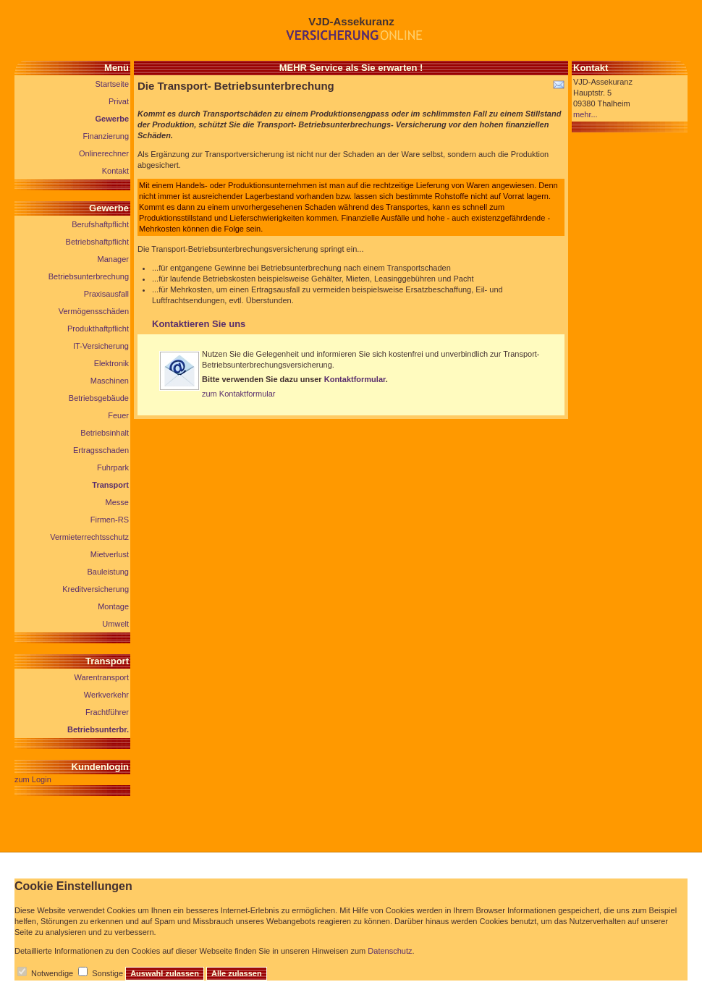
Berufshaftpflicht (100, 224)
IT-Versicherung (101, 346)
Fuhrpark (113, 467)
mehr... (585, 114)
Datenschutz (390, 951)
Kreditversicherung (95, 589)
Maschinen (109, 380)
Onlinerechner (104, 153)
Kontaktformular (355, 379)
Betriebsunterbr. (98, 729)
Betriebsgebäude (99, 398)
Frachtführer (107, 712)
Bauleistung (109, 571)
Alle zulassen (236, 973)
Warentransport (102, 677)
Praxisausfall (106, 293)
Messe (117, 502)
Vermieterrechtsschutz (89, 537)
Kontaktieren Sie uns (198, 323)
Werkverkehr (106, 694)
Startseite (112, 84)
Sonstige (107, 973)
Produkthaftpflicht (98, 328)
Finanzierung (106, 136)
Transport (110, 484)
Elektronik (111, 363)
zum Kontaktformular (238, 393)
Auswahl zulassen (164, 973)
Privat (119, 101)
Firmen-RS (109, 519)
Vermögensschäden (94, 311)
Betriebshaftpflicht (97, 241)
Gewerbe (112, 118)
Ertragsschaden (101, 450)
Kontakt (115, 170)
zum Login (32, 779)
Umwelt (115, 623)
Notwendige (52, 973)
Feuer (118, 415)
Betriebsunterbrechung (88, 276)
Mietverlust (109, 554)
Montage (113, 606)
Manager (113, 259)
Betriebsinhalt (104, 432)
